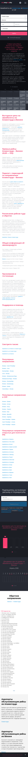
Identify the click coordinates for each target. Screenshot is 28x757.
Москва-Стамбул (7, 635)
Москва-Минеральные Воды (9, 623)
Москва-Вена (6, 647)
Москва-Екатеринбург (9, 632)
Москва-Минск (7, 659)
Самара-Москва (7, 658)
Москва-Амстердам (8, 671)
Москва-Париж (7, 638)
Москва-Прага (6, 670)
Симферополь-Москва (8, 617)
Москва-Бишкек (7, 682)
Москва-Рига (6, 646)
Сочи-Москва (5, 619)
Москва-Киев (5, 622)
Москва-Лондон (7, 649)
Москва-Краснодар (8, 626)
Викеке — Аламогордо (14, 601)
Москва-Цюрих (7, 679)
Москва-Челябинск (8, 674)
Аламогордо (5, 721)
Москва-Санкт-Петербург (9, 613)
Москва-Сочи (5, 620)
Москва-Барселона (8, 667)
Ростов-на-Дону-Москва (9, 631)
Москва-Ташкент (7, 680)
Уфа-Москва (6, 661)
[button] (12, 552)
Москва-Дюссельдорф (9, 683)
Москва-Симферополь (8, 616)
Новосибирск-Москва (8, 665)
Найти (14, 33)
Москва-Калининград (8, 668)
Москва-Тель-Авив (8, 644)
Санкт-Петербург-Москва (9, 614)
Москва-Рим (6, 653)
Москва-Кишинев (7, 641)
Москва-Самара (7, 655)
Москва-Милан (7, 676)
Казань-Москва (7, 656)
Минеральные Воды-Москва (9, 625)
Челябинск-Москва (8, 677)
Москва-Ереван (7, 640)
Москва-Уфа (6, 650)
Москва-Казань (7, 652)
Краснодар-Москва (8, 628)
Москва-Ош (6, 686)
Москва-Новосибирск (8, 664)
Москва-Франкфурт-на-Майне (11, 643)
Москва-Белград (7, 685)
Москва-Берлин (7, 662)
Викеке (3, 752)
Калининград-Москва (8, 673)
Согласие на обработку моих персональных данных (11, 510)
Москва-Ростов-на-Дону (9, 629)
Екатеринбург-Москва (9, 634)
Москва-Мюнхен (7, 637)
